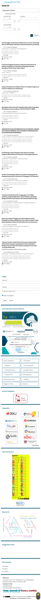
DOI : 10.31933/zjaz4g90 (10, 71)
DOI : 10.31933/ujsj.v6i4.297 (11, 135)
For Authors (5, 569)
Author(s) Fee (7, 375)
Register (11, 300)
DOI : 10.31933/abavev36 (10, 179)
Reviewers (6, 365)
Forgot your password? (8, 291)
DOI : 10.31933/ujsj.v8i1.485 (11, 91)
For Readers (5, 566)
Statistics (25, 384)
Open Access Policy (9, 379)
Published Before (7, 24)
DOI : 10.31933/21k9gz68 (10, 47)
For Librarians (5, 571)
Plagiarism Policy (8, 384)
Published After (7, 16)
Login (4, 300)
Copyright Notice (27, 370)
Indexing (25, 379)
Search (36, 35)
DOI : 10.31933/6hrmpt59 (11, 201)
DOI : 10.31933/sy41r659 (10, 224)
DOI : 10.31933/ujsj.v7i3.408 (11, 252)
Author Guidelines (8, 361)
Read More (36, 445)
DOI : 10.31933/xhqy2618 (10, 157)
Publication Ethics (9, 370)
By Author (22, 16)
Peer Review (26, 361)
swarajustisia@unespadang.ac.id (12, 588)
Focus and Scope (27, 365)
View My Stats (20, 505)
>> (37, 271)
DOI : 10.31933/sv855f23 (10, 111)
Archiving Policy (26, 375)
